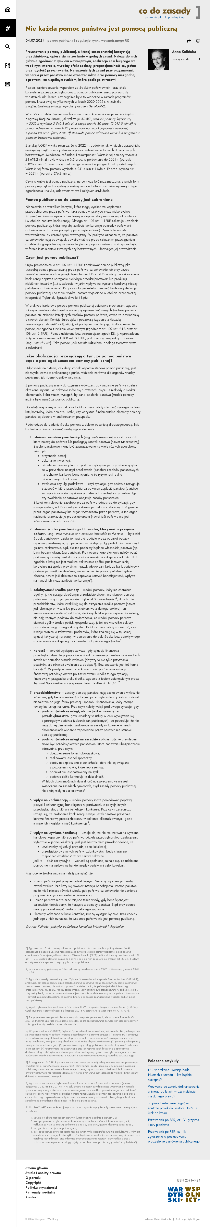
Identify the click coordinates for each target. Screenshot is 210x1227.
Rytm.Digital (194, 1219)
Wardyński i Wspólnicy (46, 1219)
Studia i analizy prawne (43, 1173)
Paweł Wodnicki (162, 1219)
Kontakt (31, 1197)
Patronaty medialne (40, 1192)
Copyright (33, 1182)
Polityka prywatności (41, 1187)
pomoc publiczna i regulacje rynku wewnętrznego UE (88, 40)
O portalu (32, 1177)
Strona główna (36, 1168)
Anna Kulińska (184, 51)
